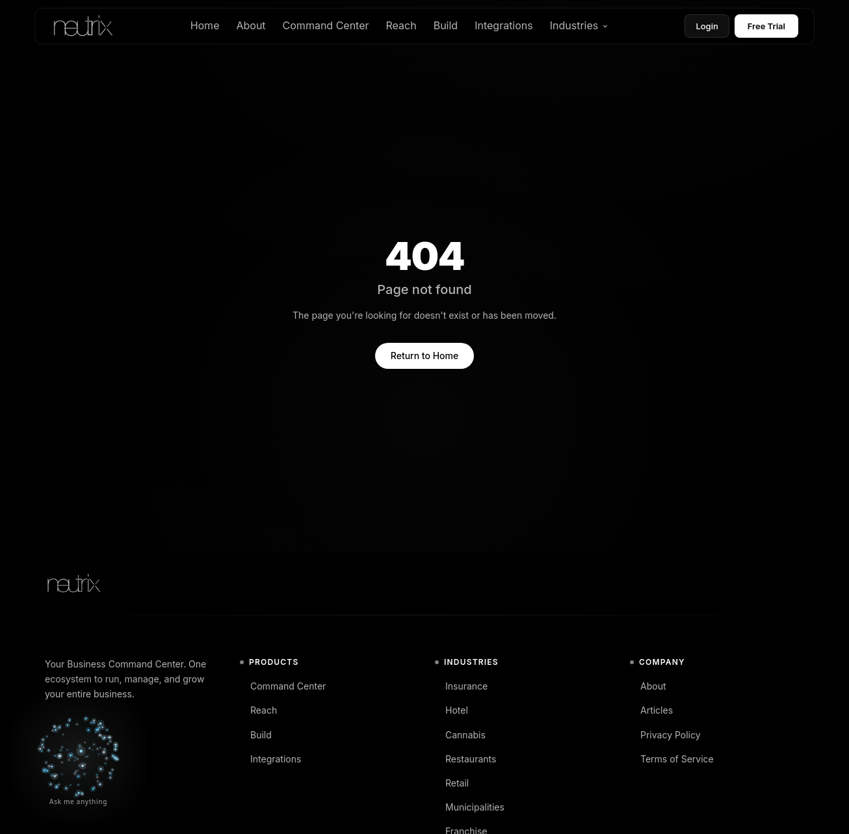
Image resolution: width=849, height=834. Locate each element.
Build (446, 25)
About (250, 25)
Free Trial (766, 26)
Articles (651, 710)
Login (707, 26)
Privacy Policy (665, 734)
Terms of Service (672, 758)
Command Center (326, 25)
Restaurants (465, 758)
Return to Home (424, 355)
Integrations (504, 25)
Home (205, 25)
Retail (452, 782)
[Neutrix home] (82, 26)
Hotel (451, 710)
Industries (579, 25)
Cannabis (460, 734)
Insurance (461, 686)
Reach (401, 25)
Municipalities (469, 807)
